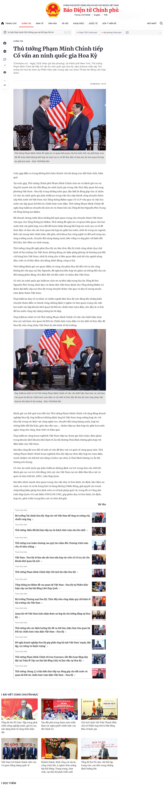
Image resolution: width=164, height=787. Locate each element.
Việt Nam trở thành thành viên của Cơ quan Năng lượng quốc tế (18, 764)
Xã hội (65, 23)
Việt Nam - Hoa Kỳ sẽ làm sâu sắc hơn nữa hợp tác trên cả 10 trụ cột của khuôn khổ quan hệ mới (52, 559)
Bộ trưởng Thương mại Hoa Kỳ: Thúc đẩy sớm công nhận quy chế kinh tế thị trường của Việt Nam (52, 601)
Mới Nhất (152, 23)
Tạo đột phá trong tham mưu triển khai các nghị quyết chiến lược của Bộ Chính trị (58, 725)
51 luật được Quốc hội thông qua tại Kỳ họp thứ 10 (31, 32)
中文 (106, 15)
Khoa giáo (78, 23)
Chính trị (26, 23)
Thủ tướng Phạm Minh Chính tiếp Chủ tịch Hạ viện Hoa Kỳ (46, 571)
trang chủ (9, 23)
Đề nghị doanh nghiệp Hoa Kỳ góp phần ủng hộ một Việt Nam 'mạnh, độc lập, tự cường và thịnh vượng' (53, 644)
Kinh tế (39, 23)
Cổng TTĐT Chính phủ (87, 32)
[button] (65, 32)
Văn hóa (52, 23)
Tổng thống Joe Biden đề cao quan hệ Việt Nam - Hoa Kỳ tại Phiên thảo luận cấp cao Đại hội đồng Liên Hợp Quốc (51, 586)
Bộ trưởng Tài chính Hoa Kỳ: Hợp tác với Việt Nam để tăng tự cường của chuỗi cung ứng (52, 517)
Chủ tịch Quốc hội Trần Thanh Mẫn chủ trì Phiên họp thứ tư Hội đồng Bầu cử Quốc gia (99, 725)
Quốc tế (93, 23)
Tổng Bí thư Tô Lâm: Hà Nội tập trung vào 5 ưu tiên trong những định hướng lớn (97, 765)
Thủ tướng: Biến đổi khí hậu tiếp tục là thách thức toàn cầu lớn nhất (51, 530)
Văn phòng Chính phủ (111, 32)
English (97, 15)
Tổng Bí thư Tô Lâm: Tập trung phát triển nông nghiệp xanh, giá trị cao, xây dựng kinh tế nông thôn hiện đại (19, 727)
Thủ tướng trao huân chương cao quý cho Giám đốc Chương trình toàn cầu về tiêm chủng (51, 545)
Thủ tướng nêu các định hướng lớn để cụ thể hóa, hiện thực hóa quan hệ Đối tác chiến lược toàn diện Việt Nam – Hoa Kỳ (52, 630)
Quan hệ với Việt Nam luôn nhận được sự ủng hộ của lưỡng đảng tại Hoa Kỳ (52, 615)
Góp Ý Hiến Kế (109, 23)
